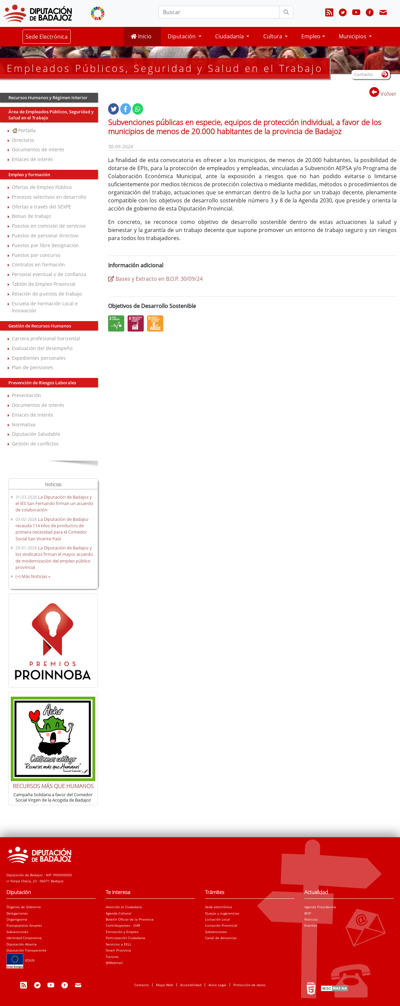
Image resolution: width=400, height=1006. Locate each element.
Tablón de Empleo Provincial (43, 284)
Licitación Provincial (221, 925)
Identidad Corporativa (24, 937)
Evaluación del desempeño (42, 348)
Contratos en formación (38, 264)
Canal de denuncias (221, 937)
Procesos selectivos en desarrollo (49, 197)
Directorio (23, 140)
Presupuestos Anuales (24, 925)
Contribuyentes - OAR (123, 925)
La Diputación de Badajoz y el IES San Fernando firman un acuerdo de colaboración (54, 503)
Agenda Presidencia (320, 906)
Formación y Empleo (122, 931)
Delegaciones (17, 913)
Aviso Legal (217, 984)
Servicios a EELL (118, 944)
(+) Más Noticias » (32, 576)
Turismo (112, 956)
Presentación (26, 395)
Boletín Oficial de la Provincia (130, 919)
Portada (24, 130)
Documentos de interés (38, 149)
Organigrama (16, 919)
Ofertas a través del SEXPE (41, 206)
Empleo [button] (311, 36)
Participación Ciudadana (125, 937)
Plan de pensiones (32, 367)
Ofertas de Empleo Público (42, 187)
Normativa (23, 424)
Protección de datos (249, 984)
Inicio (141, 36)
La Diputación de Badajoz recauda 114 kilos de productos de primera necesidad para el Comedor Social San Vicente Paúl (52, 529)
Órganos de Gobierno (23, 906)
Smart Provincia (118, 950)
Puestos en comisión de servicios (49, 226)
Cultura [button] (273, 36)
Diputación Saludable (36, 434)
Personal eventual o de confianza (49, 274)
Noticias (311, 919)
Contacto (141, 984)
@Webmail (114, 962)
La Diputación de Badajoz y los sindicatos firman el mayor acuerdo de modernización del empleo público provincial (54, 557)
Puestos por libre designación (45, 245)
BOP (307, 913)
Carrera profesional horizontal (46, 338)
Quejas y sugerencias (222, 913)
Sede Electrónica (47, 36)
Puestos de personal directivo (45, 235)
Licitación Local (217, 919)
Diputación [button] (182, 36)
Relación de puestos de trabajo (47, 294)
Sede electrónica (218, 906)
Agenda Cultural (118, 913)
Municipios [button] (353, 36)
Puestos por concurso (36, 255)
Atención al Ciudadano (124, 906)
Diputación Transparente (26, 950)
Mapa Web (164, 984)
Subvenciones (17, 931)
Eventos (310, 925)
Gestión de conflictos (35, 443)
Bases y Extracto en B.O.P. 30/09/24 (155, 278)
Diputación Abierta (21, 944)
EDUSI (20, 960)
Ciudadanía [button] (230, 36)
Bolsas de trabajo (31, 216)
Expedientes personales (39, 358)
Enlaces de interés (32, 159)
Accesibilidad (190, 984)
